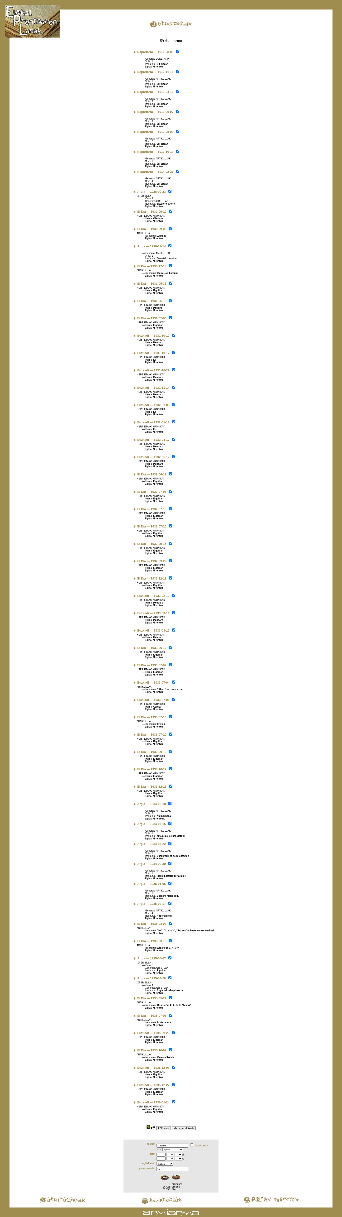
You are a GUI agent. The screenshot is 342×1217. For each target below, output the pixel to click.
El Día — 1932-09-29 (151, 561)
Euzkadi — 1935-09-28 (153, 1033)
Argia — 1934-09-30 (151, 864)
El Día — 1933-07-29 (151, 734)
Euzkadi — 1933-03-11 (153, 613)
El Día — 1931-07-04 (151, 318)
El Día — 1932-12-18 (151, 578)
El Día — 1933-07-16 (151, 717)
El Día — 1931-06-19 (151, 301)
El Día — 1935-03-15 (151, 941)
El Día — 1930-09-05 (151, 229)
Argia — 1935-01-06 (151, 884)
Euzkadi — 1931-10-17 (153, 353)
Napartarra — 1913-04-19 (155, 92)
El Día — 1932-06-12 (151, 474)
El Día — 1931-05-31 (151, 283)
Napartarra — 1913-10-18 (155, 151)
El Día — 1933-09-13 (151, 752)
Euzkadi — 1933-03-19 (153, 630)
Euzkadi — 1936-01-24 (153, 1102)
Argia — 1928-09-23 (151, 191)
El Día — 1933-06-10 (151, 648)
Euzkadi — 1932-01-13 (153, 422)
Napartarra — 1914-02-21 (155, 171)
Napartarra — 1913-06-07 (155, 112)
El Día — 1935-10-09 (151, 1050)
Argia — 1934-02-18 (151, 804)
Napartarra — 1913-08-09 (155, 132)
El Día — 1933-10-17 (151, 769)
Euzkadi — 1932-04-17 (153, 439)
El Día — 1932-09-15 (151, 544)
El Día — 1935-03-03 (151, 923)
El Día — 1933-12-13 (151, 786)
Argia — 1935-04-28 (151, 978)
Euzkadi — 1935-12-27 (153, 1085)
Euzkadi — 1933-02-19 (153, 596)
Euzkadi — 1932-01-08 (153, 405)
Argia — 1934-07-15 (151, 824)
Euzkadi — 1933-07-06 (153, 700)
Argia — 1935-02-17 (151, 904)
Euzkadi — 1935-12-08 (153, 1067)
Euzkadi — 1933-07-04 (153, 682)
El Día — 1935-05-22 (151, 998)
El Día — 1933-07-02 (151, 665)
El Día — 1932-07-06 (151, 492)
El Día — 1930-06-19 (151, 211)
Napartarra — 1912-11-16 (155, 72)
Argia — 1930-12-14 (151, 246)
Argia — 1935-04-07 (151, 958)
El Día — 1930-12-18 (151, 266)
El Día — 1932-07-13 (151, 509)
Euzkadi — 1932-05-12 (153, 457)
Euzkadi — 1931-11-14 (153, 387)
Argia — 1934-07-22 (151, 844)
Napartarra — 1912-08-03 (155, 52)
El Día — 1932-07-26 (151, 526)
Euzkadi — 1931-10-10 (153, 335)
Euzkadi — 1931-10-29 (153, 370)
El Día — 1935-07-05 (151, 1015)
